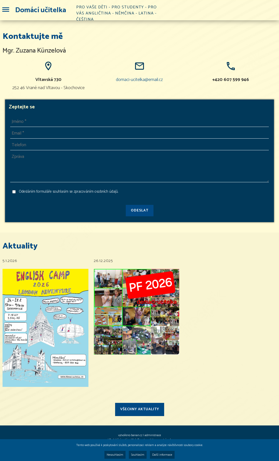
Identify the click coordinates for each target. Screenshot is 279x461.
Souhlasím (137, 454)
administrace (153, 435)
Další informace (162, 454)
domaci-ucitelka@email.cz (139, 80)
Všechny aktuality (139, 409)
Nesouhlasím (115, 454)
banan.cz (136, 435)
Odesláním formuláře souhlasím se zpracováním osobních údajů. (68, 192)
